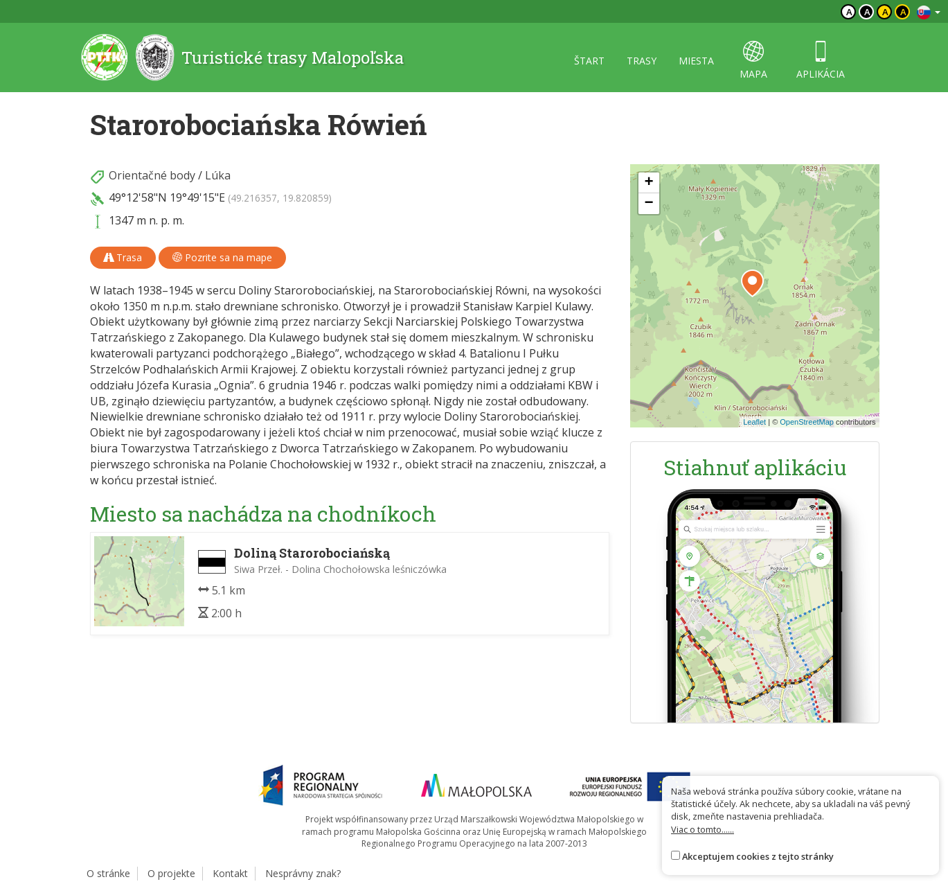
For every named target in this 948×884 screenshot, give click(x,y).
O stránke (108, 873)
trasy (641, 60)
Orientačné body (152, 175)
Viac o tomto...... (702, 829)
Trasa (123, 257)
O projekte (171, 873)
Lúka (218, 175)
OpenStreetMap (807, 422)
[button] (752, 283)
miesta (696, 60)
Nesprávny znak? (303, 873)
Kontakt (230, 873)
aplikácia (820, 60)
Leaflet (754, 422)
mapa (753, 60)
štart (589, 60)
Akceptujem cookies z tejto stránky (758, 856)
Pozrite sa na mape (222, 257)
